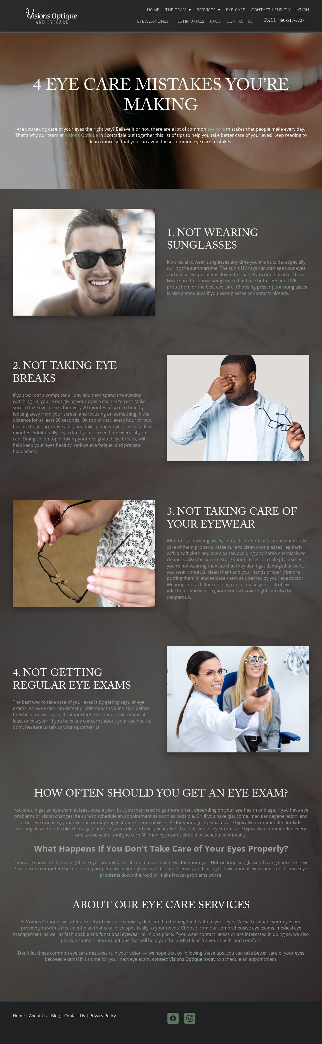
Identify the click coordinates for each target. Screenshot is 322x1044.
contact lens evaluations (103, 940)
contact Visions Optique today (184, 959)
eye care (216, 129)
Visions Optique (81, 135)
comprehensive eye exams (246, 928)
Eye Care (235, 10)
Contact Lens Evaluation (280, 10)
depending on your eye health (225, 810)
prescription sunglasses (282, 287)
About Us (38, 1016)
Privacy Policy (102, 1016)
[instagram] (189, 1018)
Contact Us (240, 21)
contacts (233, 541)
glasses (214, 541)
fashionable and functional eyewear (102, 934)
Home (153, 10)
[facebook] (173, 1018)
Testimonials (190, 21)
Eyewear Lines (153, 21)
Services (208, 10)
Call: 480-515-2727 (284, 21)
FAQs (215, 21)
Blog (55, 1016)
